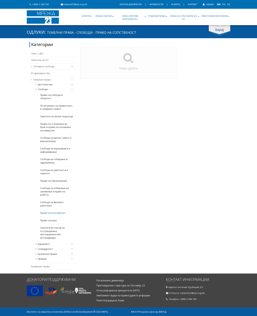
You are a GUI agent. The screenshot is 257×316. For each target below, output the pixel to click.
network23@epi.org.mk (72, 4)
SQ (228, 4)
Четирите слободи (50, 66)
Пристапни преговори (214, 16)
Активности (156, 4)
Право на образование (53, 180)
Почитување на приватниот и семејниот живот (56, 107)
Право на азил (48, 220)
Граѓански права (52, 254)
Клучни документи (131, 4)
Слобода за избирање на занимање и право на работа (54, 191)
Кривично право (40, 266)
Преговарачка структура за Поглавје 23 (120, 285)
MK (219, 4)
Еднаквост (52, 244)
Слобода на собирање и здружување (53, 161)
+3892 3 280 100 (38, 4)
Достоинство (52, 84)
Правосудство (103, 16)
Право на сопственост (53, 212)
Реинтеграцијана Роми (110, 300)
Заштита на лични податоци (56, 116)
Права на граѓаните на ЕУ (183, 17)
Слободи (52, 89)
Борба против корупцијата (130, 17)
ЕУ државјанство (40, 73)
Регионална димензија (110, 280)
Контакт (192, 4)
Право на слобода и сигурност (51, 96)
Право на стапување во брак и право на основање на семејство (55, 127)
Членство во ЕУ (40, 60)
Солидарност (52, 249)
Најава (207, 4)
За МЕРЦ (176, 4)
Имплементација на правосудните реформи (123, 295)
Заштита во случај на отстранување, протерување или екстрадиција (52, 232)
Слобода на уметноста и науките (54, 171)
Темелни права (157, 16)
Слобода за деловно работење (52, 204)
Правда (52, 258)
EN (223, 4)
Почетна (87, 16)
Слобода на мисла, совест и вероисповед (55, 139)
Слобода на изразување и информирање (55, 150)
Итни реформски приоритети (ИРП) (118, 290)
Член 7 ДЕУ (37, 53)
